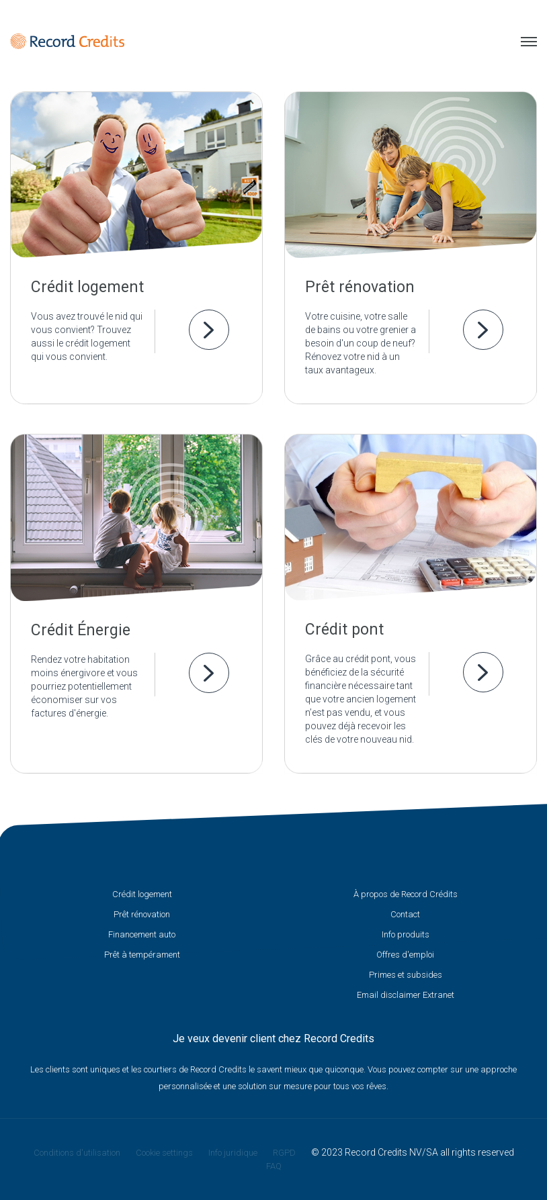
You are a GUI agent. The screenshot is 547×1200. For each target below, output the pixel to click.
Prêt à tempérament (142, 955)
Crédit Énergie (80, 630)
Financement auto (141, 934)
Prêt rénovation (360, 287)
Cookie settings (164, 1153)
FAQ (274, 1166)
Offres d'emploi (405, 955)
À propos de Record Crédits (405, 894)
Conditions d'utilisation (77, 1153)
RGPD (284, 1153)
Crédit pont (344, 629)
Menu (529, 41)
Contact (405, 914)
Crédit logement (87, 287)
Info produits (405, 934)
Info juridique (232, 1153)
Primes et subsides (405, 975)
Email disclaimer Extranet (405, 995)
